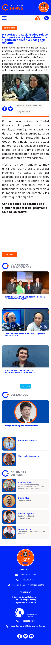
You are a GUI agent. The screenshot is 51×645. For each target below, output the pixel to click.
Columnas (33, 597)
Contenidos (9, 28)
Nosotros (33, 602)
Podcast (31, 599)
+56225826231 (28, 579)
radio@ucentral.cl (28, 574)
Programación (20, 602)
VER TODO (25, 386)
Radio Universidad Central (29, 106)
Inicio (15, 597)
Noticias (23, 597)
